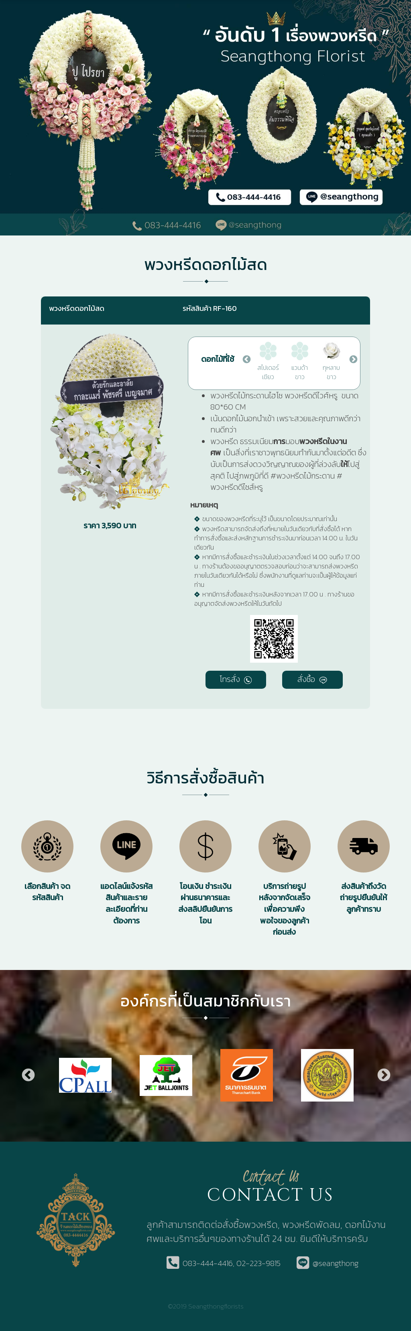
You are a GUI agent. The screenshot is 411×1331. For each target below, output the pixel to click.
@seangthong (335, 1263)
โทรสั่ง (236, 679)
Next (353, 359)
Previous (246, 359)
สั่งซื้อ (312, 679)
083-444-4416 (208, 1263)
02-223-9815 (258, 1263)
